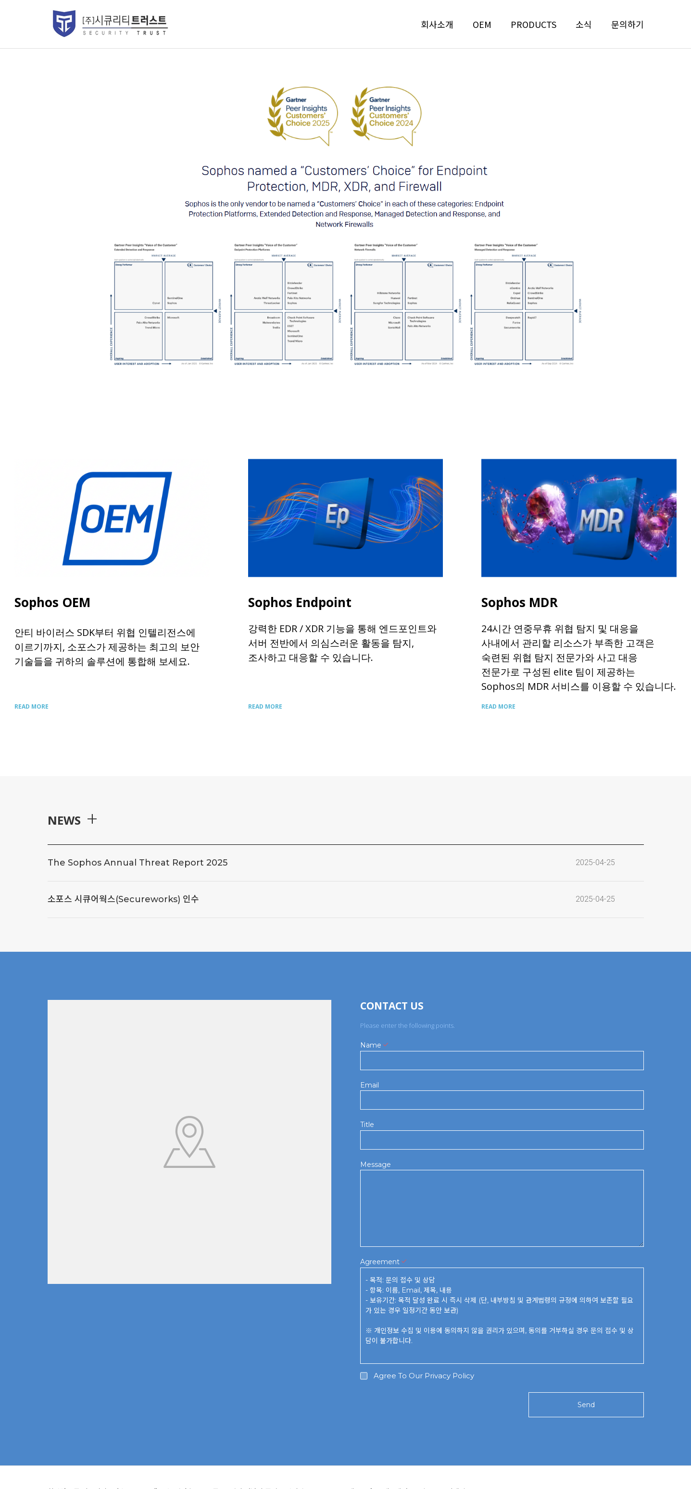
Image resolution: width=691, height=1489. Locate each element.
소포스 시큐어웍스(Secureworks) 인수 (123, 899)
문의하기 (627, 24)
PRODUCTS (533, 24)
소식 (584, 24)
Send (586, 1404)
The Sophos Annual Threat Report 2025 (137, 862)
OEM (482, 24)
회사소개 (437, 24)
